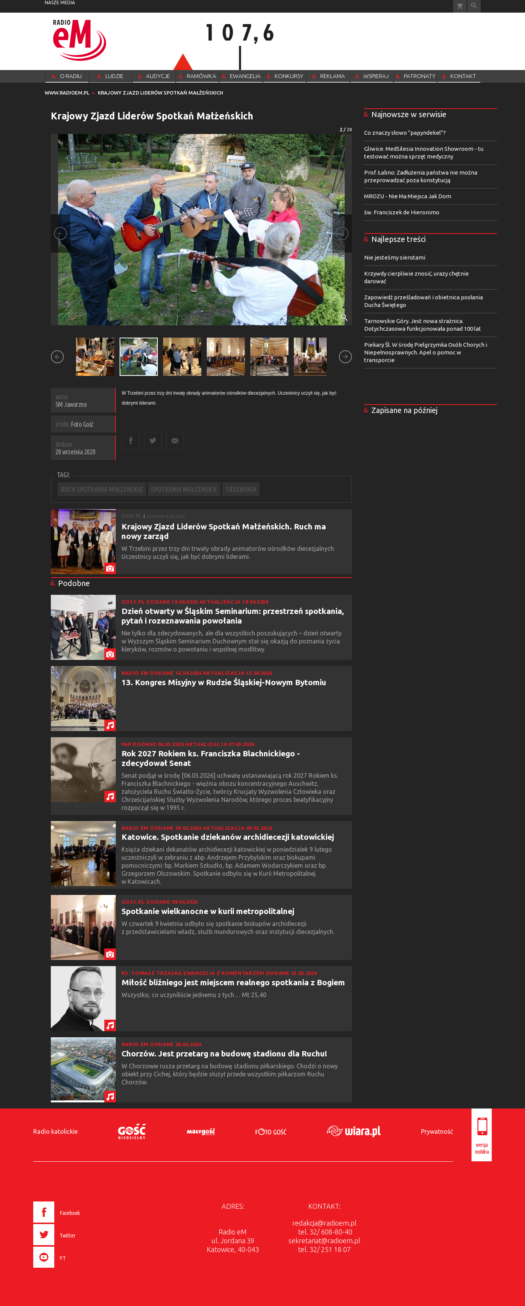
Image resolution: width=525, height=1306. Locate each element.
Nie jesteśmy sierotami (394, 257)
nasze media (60, 2)
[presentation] (73, 1269)
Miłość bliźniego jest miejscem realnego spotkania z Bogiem (233, 982)
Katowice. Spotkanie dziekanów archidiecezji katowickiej (228, 836)
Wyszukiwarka (474, 6)
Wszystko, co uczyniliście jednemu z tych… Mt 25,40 (195, 994)
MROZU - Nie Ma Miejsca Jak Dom (407, 196)
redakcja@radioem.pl (324, 1223)
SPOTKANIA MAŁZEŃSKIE (184, 489)
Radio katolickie (55, 1131)
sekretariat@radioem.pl (324, 1240)
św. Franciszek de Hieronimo (401, 212)
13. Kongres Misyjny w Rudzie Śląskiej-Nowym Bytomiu (224, 682)
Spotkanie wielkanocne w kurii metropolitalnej (208, 911)
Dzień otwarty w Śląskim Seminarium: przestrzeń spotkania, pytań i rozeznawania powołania (233, 615)
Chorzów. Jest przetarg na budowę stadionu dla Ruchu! (224, 1053)
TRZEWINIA (240, 489)
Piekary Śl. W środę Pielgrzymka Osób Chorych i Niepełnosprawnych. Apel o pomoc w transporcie (425, 352)
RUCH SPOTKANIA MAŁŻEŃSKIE (102, 489)
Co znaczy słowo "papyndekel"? (405, 132)
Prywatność (437, 1131)
